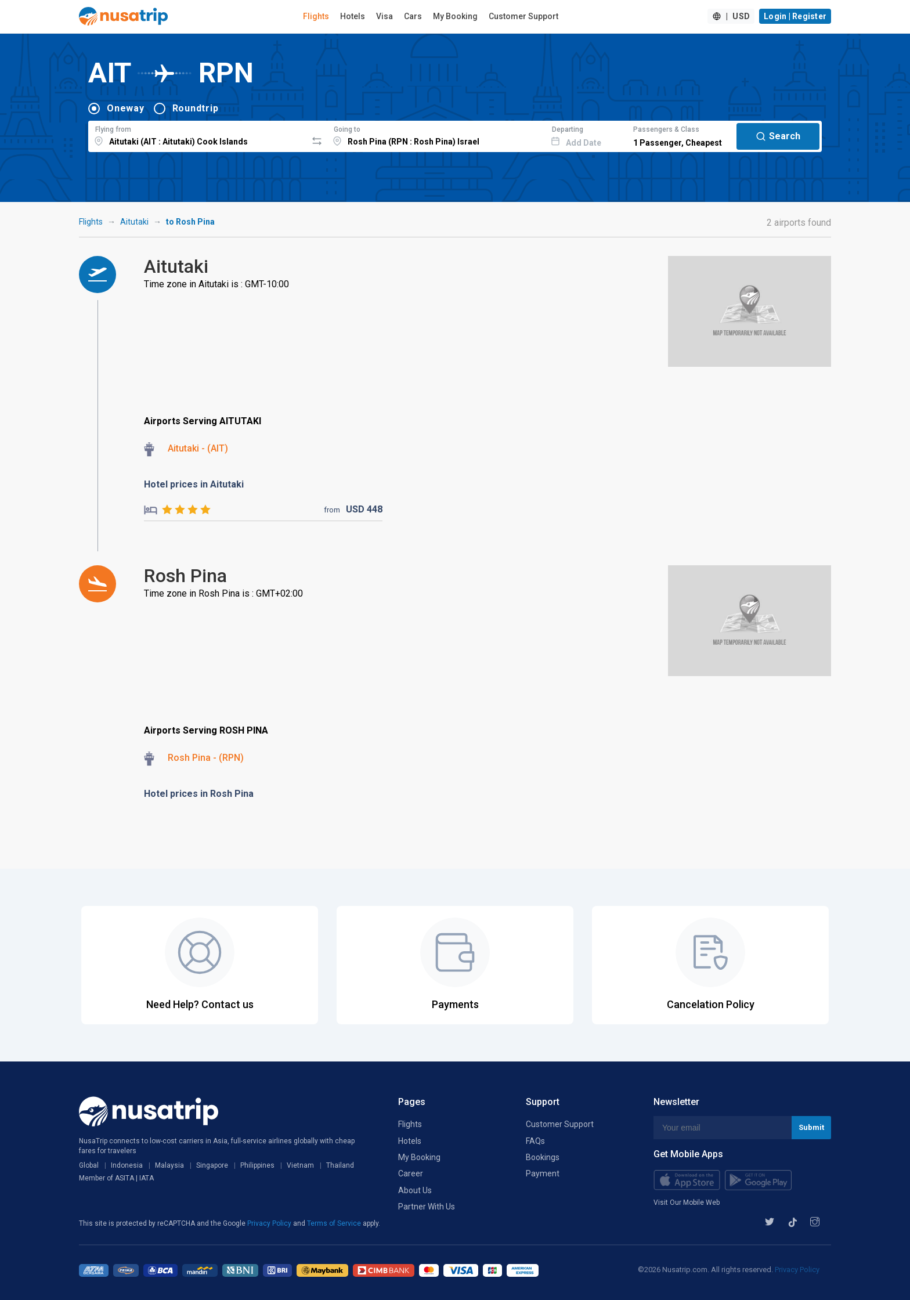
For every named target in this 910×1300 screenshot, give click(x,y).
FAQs (535, 1141)
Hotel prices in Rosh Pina (199, 793)
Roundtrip (195, 108)
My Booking (455, 16)
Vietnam (300, 1165)
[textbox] (197, 135)
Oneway (126, 108)
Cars (413, 16)
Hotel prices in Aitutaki (194, 484)
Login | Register (795, 16)
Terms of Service (335, 1223)
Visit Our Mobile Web (686, 1202)
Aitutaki (134, 221)
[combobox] (197, 135)
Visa (384, 16)
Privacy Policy (270, 1223)
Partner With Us (426, 1206)
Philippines (257, 1165)
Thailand (340, 1165)
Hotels (352, 16)
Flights (316, 16)
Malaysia (169, 1165)
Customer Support (523, 16)
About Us (415, 1190)
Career (410, 1173)
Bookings (542, 1157)
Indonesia (127, 1165)
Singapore (212, 1165)
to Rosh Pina (190, 221)
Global (89, 1165)
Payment (542, 1173)
